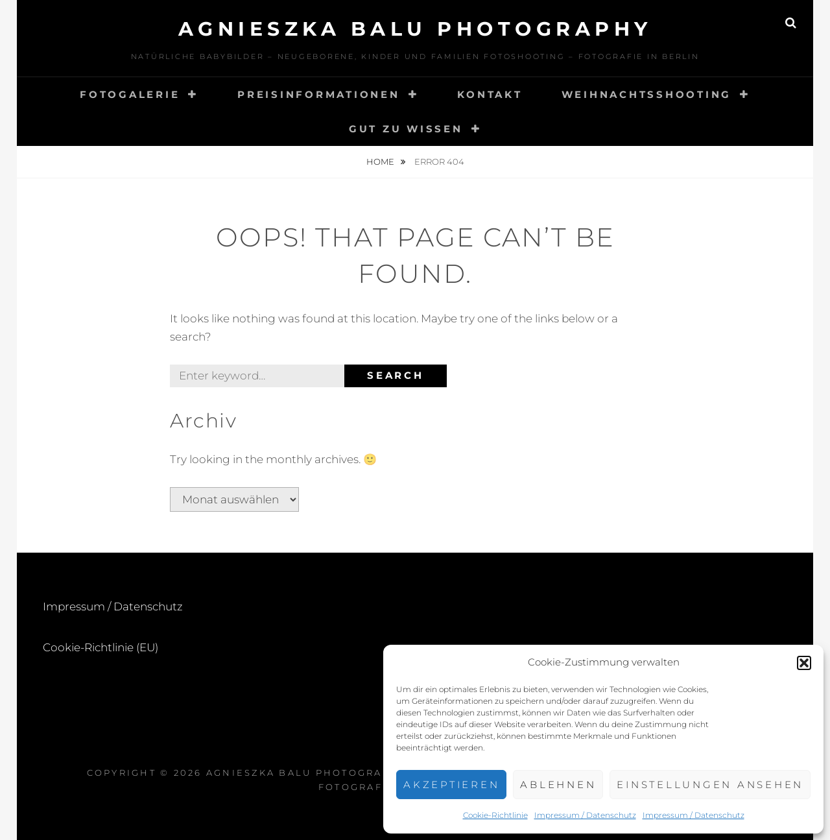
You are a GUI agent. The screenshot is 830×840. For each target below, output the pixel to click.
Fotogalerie (130, 94)
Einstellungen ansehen (710, 784)
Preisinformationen (318, 94)
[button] (804, 662)
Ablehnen (558, 784)
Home (381, 161)
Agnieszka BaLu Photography (415, 29)
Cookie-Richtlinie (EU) (100, 647)
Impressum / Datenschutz (585, 815)
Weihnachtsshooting (647, 94)
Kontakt (489, 94)
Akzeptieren (451, 784)
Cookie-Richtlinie (495, 815)
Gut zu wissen (406, 129)
